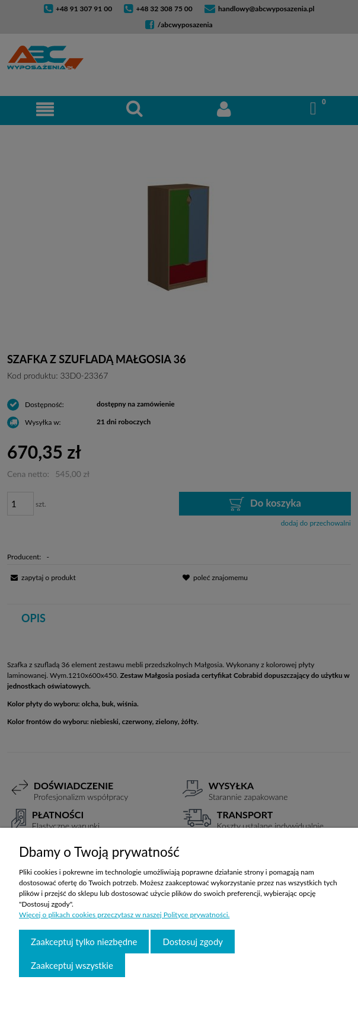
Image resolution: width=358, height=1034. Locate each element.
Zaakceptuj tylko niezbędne (84, 941)
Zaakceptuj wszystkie (72, 965)
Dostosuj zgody (192, 941)
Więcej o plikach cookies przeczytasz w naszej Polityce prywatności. (124, 914)
